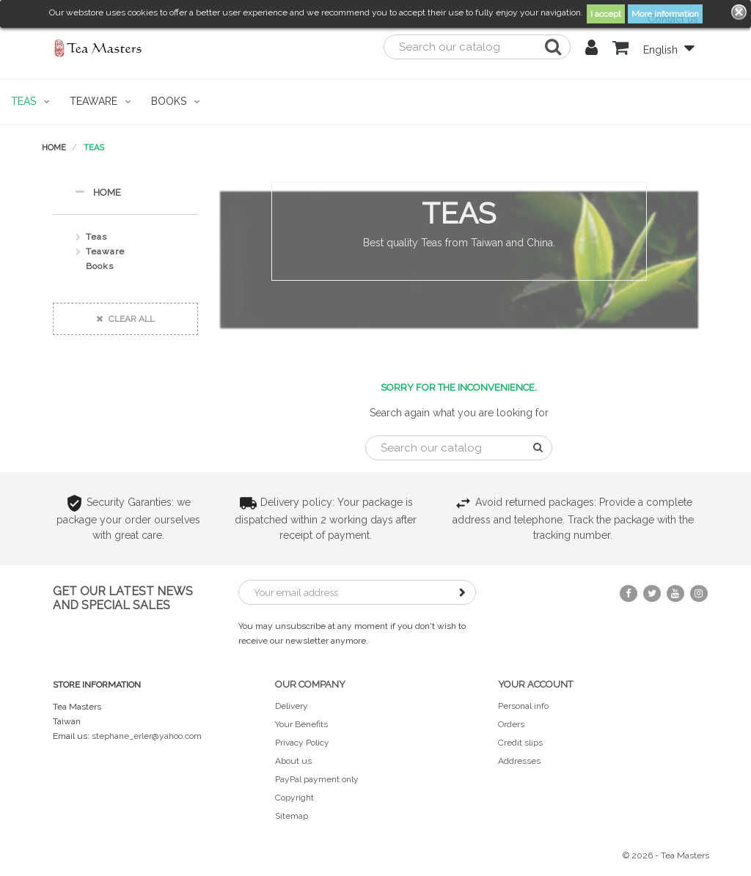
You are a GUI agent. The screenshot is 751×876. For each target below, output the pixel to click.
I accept (605, 14)
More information (665, 14)
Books (100, 266)
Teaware (105, 251)
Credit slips (520, 742)
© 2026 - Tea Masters (666, 855)
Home (98, 191)
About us (293, 761)
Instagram (699, 593)
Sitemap (291, 816)
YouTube (675, 593)
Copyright (294, 797)
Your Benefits (301, 724)
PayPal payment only (317, 779)
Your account (535, 684)
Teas (96, 237)
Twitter (652, 593)
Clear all (125, 319)
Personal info (523, 706)
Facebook (628, 593)
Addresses (519, 761)
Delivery (291, 706)
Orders (511, 724)
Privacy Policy (302, 742)
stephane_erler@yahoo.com (147, 736)
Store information (97, 685)
